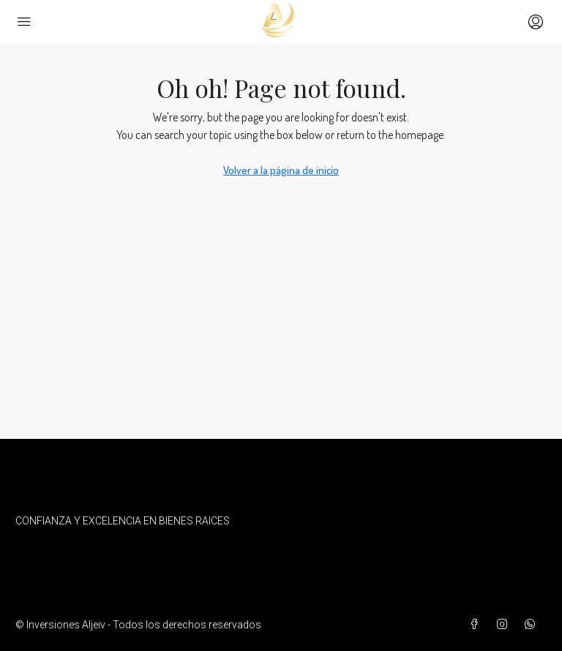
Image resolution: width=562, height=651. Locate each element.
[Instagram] (505, 625)
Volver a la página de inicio (281, 170)
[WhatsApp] (533, 625)
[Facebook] (477, 625)
